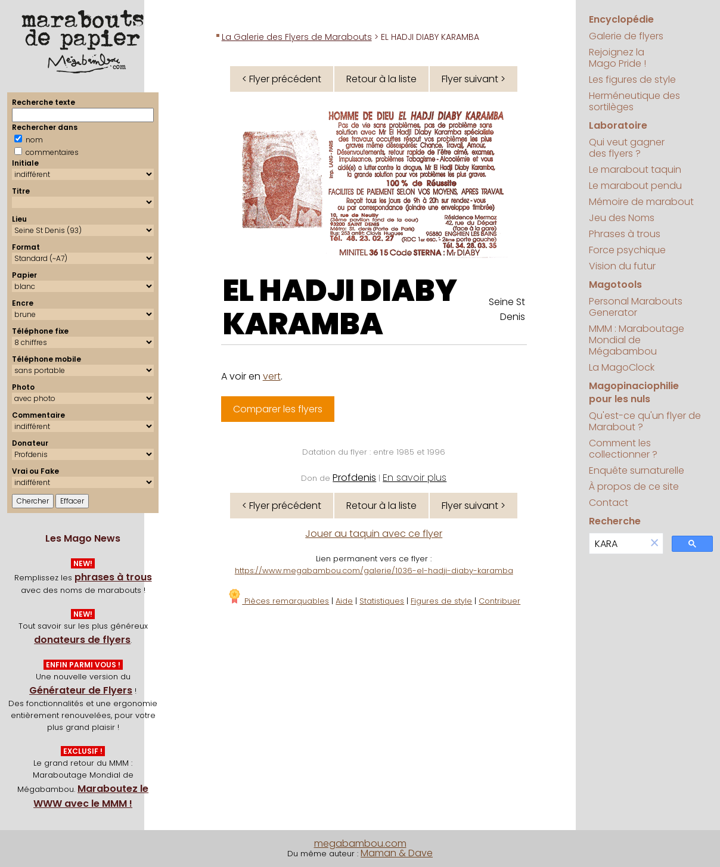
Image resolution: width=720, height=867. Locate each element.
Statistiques (381, 601)
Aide (344, 601)
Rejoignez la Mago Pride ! (617, 57)
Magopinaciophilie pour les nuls (634, 392)
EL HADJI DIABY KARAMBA (340, 307)
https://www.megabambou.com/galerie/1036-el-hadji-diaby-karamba (374, 570)
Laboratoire (618, 125)
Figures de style (441, 601)
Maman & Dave (397, 853)
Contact (608, 502)
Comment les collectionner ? (623, 448)
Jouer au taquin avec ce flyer (373, 533)
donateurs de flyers (82, 640)
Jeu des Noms (621, 218)
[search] (618, 543)
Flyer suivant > (473, 79)
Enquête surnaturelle (636, 470)
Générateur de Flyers (80, 690)
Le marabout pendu (635, 185)
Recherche (615, 521)
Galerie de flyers (626, 36)
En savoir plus (414, 477)
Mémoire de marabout (641, 202)
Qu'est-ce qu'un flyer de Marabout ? (645, 421)
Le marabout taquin (635, 169)
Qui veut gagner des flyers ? (627, 147)
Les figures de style (632, 79)
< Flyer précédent (281, 79)
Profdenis (354, 477)
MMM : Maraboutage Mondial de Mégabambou (636, 340)
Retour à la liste (381, 79)
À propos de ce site (634, 486)
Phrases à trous (624, 234)
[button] (654, 543)
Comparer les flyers (277, 409)
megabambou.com (360, 843)
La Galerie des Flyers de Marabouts (297, 37)
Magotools (615, 284)
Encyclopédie (621, 19)
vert (272, 376)
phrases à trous (113, 577)
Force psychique (627, 250)
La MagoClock (621, 367)
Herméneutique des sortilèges (634, 101)
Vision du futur (622, 266)
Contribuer (499, 601)
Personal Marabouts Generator (635, 306)
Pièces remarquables (278, 601)
